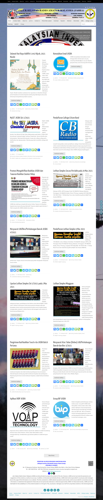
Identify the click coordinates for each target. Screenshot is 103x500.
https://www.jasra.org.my (54, 471)
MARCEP (89, 1)
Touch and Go (27, 392)
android (42, 448)
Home (9, 1)
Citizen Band (58, 164)
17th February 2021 (22, 390)
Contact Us (32, 1)
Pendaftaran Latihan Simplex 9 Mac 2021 (69, 229)
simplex (57, 211)
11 (56, 44)
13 (59, 44)
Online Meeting (26, 276)
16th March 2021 (64, 209)
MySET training (62, 262)
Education (30, 156)
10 (54, 44)
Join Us (26, 1)
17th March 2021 (21, 220)
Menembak (65, 1)
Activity (28, 109)
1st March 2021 (64, 333)
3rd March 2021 (21, 323)
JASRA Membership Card (17, 392)
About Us (22, 1)
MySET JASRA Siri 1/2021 (20, 117)
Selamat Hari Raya (16, 111)
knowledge (83, 162)
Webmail (60, 1)
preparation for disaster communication (30, 158)
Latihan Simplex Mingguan (63, 283)
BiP (55, 431)
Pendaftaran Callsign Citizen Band (66, 117)
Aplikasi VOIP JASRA (18, 398)
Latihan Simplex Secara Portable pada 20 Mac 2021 (73, 170)
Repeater (55, 1)
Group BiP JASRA (59, 398)
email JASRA (58, 80)
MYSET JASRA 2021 (16, 158)
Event (34, 156)
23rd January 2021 (64, 429)
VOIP (47, 448)
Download (49, 1)
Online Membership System (18, 222)
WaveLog (84, 1)
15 (62, 44)
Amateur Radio (15, 1)
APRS (71, 1)
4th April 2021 (63, 78)
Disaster (25, 156)
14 (60, 44)
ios (45, 448)
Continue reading (16, 100)
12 (57, 44)
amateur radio (58, 388)
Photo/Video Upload (40, 1)
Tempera (86, 496)
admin (13, 109)
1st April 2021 (20, 154)
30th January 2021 (21, 448)
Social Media (60, 431)
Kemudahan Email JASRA (62, 53)
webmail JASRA (65, 80)
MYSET (56, 262)
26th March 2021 (64, 162)
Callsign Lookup (76, 1)
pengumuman (80, 78)
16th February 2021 (65, 386)
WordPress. (91, 496)
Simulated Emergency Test (65, 211)
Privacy (9, 4)
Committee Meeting (17, 276)
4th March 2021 (64, 260)
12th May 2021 (20, 109)
